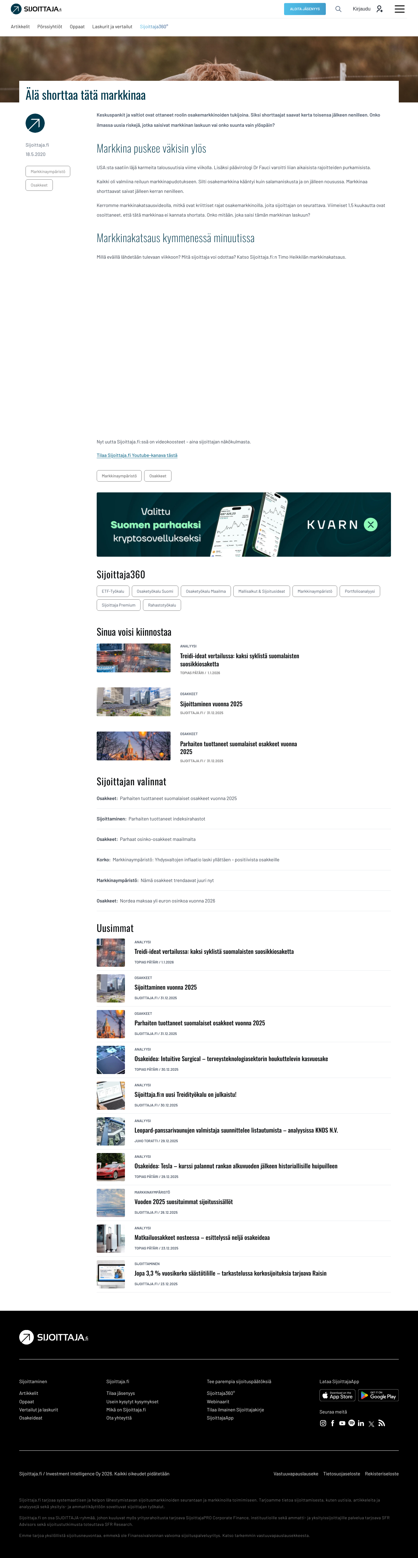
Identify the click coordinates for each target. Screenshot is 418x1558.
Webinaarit (218, 1401)
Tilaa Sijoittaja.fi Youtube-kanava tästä (137, 455)
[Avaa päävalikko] (399, 9)
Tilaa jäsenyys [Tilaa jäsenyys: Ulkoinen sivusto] (120, 1393)
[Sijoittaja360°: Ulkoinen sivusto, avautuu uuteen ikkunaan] (154, 27)
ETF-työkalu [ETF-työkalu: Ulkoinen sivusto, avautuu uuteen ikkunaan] (113, 591)
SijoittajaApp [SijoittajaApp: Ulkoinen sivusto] (220, 1418)
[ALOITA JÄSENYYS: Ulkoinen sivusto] (305, 9)
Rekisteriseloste (382, 1474)
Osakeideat (30, 1418)
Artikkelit (28, 1393)
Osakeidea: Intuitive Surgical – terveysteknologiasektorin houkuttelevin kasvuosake (231, 1058)
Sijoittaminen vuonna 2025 (166, 987)
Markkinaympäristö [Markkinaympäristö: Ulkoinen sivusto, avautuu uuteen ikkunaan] (315, 591)
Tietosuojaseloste (341, 1474)
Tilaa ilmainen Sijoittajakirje (235, 1410)
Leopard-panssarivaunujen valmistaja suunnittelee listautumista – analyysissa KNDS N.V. (236, 1130)
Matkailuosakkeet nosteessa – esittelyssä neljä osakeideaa (202, 1237)
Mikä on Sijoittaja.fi (126, 1410)
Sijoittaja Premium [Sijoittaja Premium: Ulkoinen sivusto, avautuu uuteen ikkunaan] (118, 604)
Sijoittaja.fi (146, 998)
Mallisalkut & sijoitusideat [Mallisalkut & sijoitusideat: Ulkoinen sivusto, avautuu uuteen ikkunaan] (261, 591)
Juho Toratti (146, 1141)
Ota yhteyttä (119, 1418)
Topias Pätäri (146, 962)
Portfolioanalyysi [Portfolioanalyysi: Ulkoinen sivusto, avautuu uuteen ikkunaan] (360, 591)
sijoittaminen (147, 1264)
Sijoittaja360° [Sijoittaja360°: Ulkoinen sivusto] (221, 1393)
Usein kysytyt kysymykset (132, 1401)
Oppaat (26, 1401)
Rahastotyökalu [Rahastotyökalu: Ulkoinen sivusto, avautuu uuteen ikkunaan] (162, 604)
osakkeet (39, 184)
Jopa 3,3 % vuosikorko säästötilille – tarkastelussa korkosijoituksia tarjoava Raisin (231, 1273)
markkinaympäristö (48, 171)
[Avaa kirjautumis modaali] (368, 9)
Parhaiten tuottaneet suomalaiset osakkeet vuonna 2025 (200, 1023)
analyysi (188, 646)
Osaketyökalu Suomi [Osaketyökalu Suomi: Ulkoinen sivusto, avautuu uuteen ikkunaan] (155, 591)
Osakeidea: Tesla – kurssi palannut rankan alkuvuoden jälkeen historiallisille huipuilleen (236, 1166)
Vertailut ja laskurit (38, 1410)
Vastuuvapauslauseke (296, 1474)
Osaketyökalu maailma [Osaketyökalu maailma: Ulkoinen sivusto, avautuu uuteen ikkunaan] (206, 591)
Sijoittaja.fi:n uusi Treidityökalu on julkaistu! (185, 1094)
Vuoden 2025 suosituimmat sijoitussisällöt (184, 1201)
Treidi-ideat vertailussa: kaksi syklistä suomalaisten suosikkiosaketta (214, 951)
